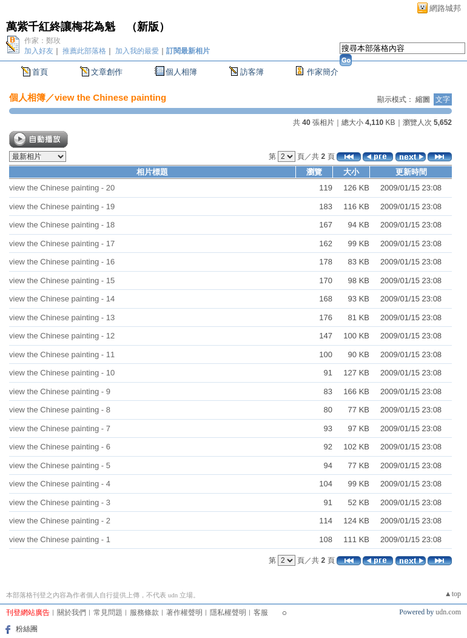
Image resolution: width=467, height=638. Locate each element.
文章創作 (107, 71)
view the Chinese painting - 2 (59, 520)
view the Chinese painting (110, 97)
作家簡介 (322, 71)
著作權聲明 (184, 612)
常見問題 (108, 612)
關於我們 (71, 612)
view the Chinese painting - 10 (62, 372)
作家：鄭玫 (42, 40)
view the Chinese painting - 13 (62, 317)
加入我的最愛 (137, 51)
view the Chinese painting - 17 (62, 243)
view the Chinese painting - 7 (59, 428)
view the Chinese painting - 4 (59, 483)
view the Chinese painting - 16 (62, 261)
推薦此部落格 (84, 51)
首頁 (40, 71)
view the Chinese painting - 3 (59, 502)
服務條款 (144, 612)
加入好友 (38, 51)
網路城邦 (445, 8)
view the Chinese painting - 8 (59, 409)
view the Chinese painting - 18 (62, 224)
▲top (453, 593)
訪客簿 (252, 71)
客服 (261, 612)
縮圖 (422, 99)
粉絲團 (27, 629)
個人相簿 (181, 71)
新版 (148, 27)
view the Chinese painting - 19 (62, 206)
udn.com (448, 612)
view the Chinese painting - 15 (62, 280)
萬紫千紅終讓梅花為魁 (60, 27)
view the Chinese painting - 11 (62, 354)
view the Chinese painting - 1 (59, 539)
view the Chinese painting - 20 (62, 187)
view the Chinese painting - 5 (59, 465)
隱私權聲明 (228, 612)
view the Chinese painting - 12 (62, 335)
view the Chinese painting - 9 (59, 391)
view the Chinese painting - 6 (59, 446)
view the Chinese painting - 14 (62, 298)
